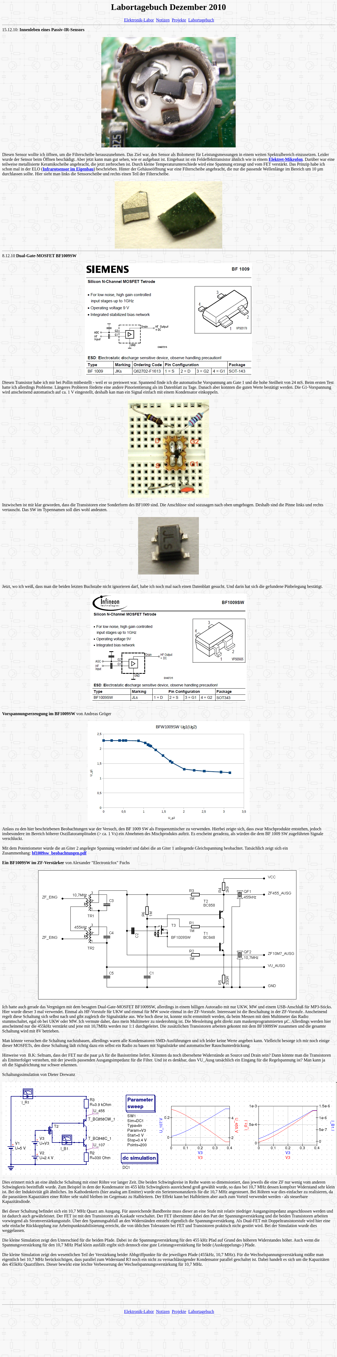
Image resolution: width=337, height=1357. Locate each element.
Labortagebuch (201, 20)
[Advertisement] (168, 1288)
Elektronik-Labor (139, 20)
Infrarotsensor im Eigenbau (68, 169)
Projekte (179, 20)
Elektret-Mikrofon (286, 159)
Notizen (163, 20)
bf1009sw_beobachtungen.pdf (59, 853)
